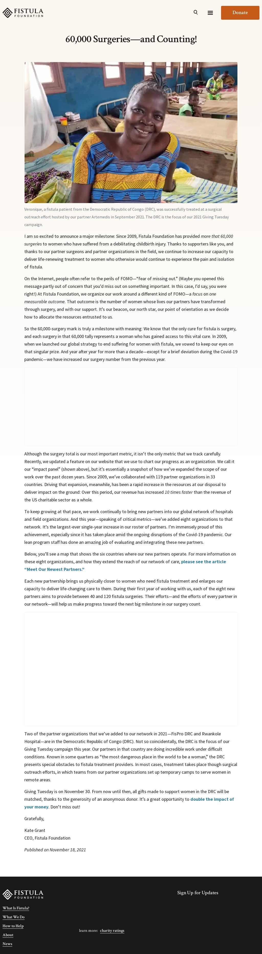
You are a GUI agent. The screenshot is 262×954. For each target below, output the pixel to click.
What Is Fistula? (16, 908)
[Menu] (210, 12)
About (8, 935)
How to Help (13, 926)
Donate (240, 12)
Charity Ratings (112, 930)
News (7, 944)
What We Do (14, 917)
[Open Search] (196, 13)
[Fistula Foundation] (23, 894)
